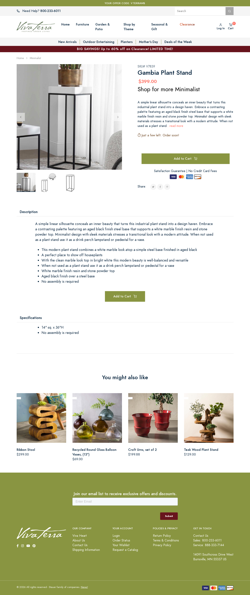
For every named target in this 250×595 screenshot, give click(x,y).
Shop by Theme (129, 26)
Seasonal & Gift (159, 26)
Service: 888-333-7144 (208, 545)
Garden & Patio (102, 26)
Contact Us (80, 545)
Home (65, 24)
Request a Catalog (125, 550)
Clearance (187, 24)
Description (29, 211)
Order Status (121, 540)
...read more (175, 126)
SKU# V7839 (146, 66)
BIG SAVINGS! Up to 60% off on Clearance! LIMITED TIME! (125, 49)
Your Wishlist (121, 545)
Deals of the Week (178, 42)
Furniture (82, 24)
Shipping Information (86, 550)
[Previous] (21, 117)
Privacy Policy (162, 545)
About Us (78, 540)
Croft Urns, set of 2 (142, 449)
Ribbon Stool (26, 449)
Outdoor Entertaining (98, 42)
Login (116, 536)
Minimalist (35, 58)
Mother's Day (148, 42)
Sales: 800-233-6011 (207, 540)
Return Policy (162, 536)
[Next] (118, 117)
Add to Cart (185, 158)
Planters (127, 42)
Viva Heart (79, 536)
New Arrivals (67, 42)
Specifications (31, 317)
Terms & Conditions (166, 540)
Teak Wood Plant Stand (201, 449)
